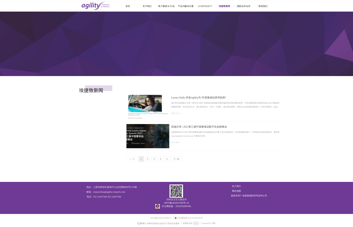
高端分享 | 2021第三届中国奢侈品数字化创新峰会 (228, 126)
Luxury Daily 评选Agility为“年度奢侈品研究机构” (227, 97)
